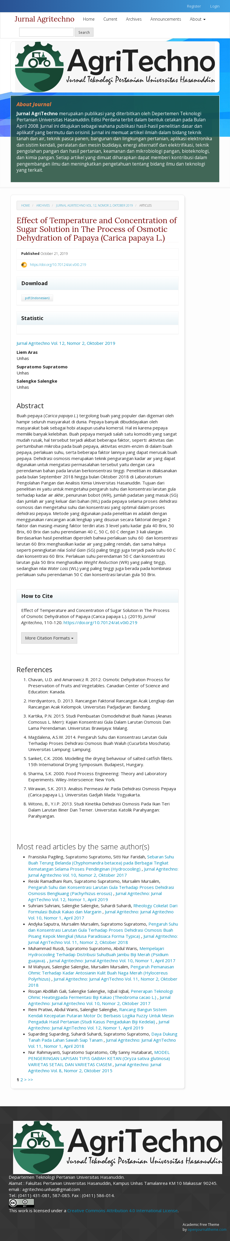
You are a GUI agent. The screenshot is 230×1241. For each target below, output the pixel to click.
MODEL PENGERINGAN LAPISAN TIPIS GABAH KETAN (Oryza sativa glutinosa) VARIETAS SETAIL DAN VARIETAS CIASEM (99, 1058)
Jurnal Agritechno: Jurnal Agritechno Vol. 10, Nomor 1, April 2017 (112, 960)
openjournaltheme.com (207, 1229)
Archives (134, 19)
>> (30, 1079)
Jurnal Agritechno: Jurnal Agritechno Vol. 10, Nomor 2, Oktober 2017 (103, 872)
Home (89, 19)
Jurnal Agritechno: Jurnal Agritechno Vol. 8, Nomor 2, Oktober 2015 (94, 1067)
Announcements (165, 19)
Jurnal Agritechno (44, 19)
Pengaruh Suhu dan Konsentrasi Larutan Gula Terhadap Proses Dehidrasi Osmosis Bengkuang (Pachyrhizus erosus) (101, 890)
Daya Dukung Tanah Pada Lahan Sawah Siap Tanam (102, 1037)
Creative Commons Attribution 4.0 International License (122, 1210)
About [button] (198, 19)
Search (84, 32)
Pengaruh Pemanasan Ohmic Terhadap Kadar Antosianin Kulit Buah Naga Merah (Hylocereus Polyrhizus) (101, 973)
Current (110, 19)
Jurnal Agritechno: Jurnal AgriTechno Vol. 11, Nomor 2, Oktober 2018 (103, 939)
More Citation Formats (49, 638)
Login (215, 6)
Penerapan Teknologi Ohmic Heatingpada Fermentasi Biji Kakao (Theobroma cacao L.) (100, 994)
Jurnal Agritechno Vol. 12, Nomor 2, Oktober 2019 (94, 205)
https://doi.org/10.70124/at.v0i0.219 (58, 264)
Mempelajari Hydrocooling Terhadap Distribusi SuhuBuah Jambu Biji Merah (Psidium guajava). (98, 954)
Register (194, 6)
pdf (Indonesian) (37, 298)
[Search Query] (46, 32)
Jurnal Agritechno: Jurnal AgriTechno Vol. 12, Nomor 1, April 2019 (95, 896)
